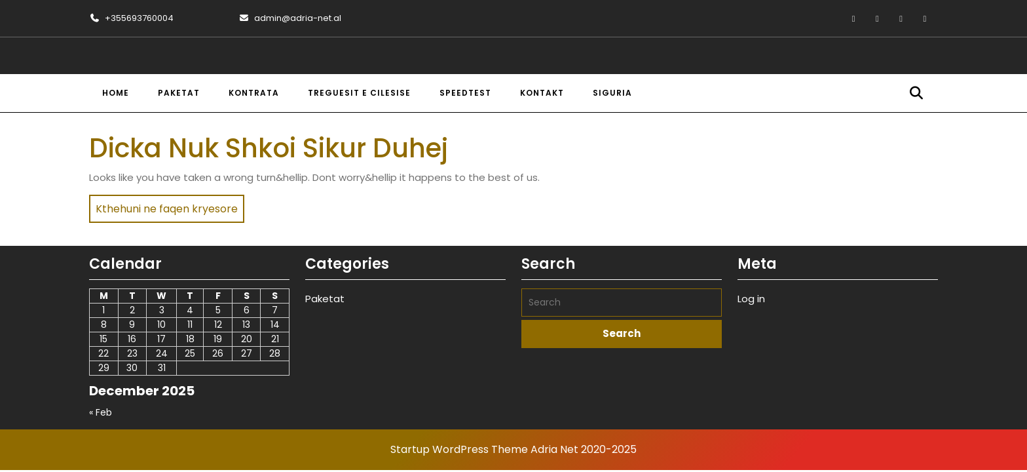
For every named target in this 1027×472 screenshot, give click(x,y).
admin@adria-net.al (289, 18)
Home (115, 92)
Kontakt (542, 92)
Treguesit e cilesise (359, 92)
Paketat (179, 92)
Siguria (612, 92)
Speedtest (465, 92)
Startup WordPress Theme (459, 449)
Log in (751, 298)
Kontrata (254, 92)
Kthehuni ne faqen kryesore (163, 205)
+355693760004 (131, 18)
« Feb (100, 412)
